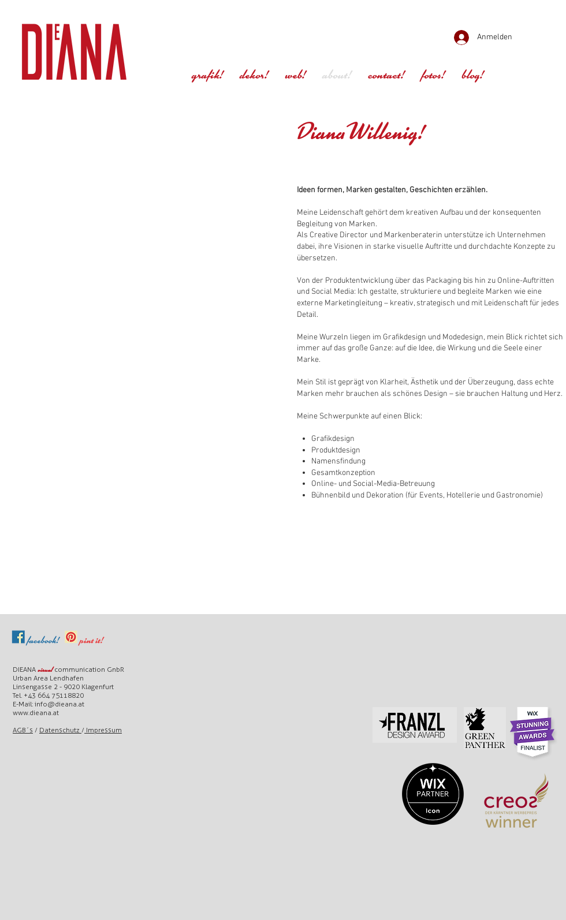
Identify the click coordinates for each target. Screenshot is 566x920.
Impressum (103, 730)
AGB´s (23, 730)
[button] (432, 76)
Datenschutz (60, 730)
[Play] (145, 34)
